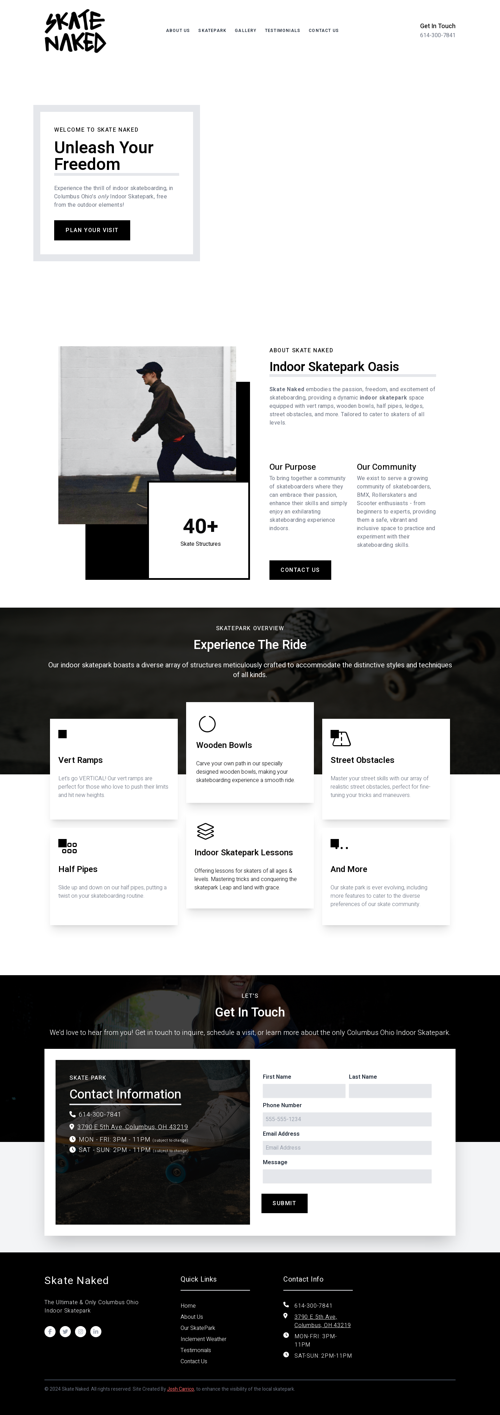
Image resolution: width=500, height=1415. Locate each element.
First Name (277, 1077)
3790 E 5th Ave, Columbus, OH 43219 (132, 1127)
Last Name (363, 1077)
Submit (285, 1203)
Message (275, 1162)
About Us (178, 30)
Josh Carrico (180, 1389)
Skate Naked (76, 1281)
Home (188, 1306)
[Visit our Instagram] (80, 1331)
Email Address (281, 1134)
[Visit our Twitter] (65, 1331)
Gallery (245, 30)
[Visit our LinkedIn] (95, 1331)
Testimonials (282, 30)
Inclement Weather (203, 1339)
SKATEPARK (212, 30)
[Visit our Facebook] (50, 1331)
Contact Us (324, 30)
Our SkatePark (198, 1328)
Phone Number (282, 1105)
